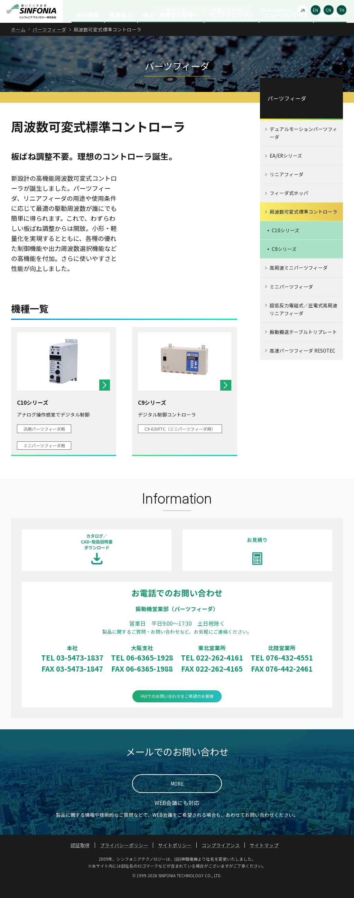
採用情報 (330, 28)
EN (315, 10)
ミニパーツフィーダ (291, 299)
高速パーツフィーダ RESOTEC (302, 363)
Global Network (276, 10)
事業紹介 (121, 28)
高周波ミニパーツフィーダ (299, 281)
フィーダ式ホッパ (289, 206)
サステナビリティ (231, 28)
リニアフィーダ (287, 187)
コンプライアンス (221, 858)
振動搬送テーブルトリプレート (303, 345)
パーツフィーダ (49, 42)
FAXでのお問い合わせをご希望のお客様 (177, 709)
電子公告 (176, 10)
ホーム (18, 42)
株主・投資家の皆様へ (170, 28)
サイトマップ (264, 858)
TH (341, 10)
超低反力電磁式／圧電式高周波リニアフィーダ (303, 322)
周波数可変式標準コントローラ (303, 225)
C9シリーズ (284, 262)
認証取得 (80, 858)
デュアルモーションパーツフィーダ (303, 146)
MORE (177, 796)
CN (328, 10)
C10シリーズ (285, 243)
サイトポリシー (175, 858)
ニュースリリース (286, 28)
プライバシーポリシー (124, 858)
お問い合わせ (226, 10)
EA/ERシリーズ (286, 169)
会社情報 (88, 28)
